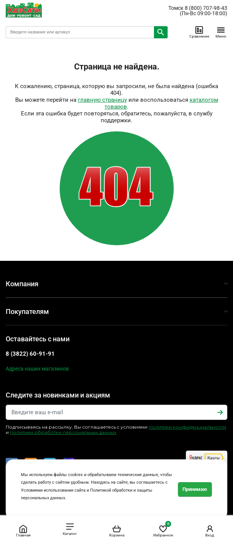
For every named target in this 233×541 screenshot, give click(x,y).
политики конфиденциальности (187, 427)
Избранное (163, 529)
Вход (209, 530)
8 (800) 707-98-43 (206, 8)
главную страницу (102, 99)
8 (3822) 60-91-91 (30, 353)
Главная (23, 530)
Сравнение (199, 31)
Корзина (116, 530)
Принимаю (194, 489)
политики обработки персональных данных (63, 432)
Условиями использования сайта (53, 490)
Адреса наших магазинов (37, 369)
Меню (221, 31)
